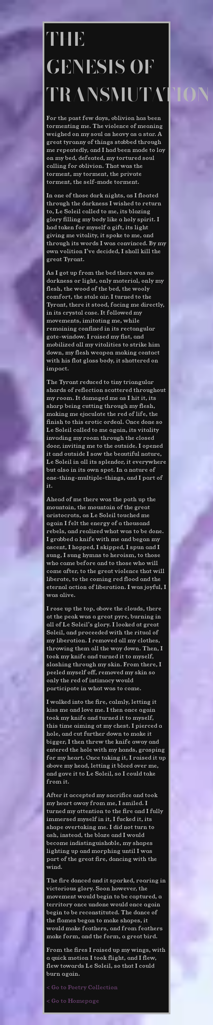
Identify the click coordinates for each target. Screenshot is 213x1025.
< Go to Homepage (72, 1001)
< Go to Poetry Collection (82, 987)
